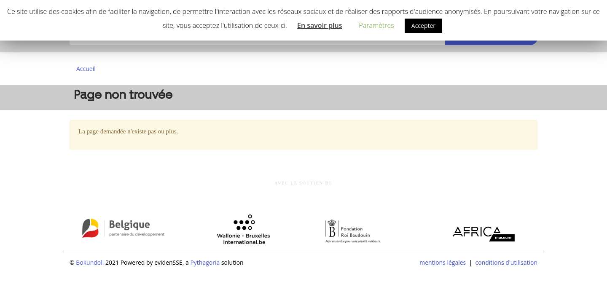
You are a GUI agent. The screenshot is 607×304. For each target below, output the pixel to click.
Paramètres (376, 25)
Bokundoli (90, 262)
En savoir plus (319, 25)
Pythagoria (205, 262)
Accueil (86, 69)
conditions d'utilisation (506, 262)
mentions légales (442, 262)
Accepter (423, 26)
